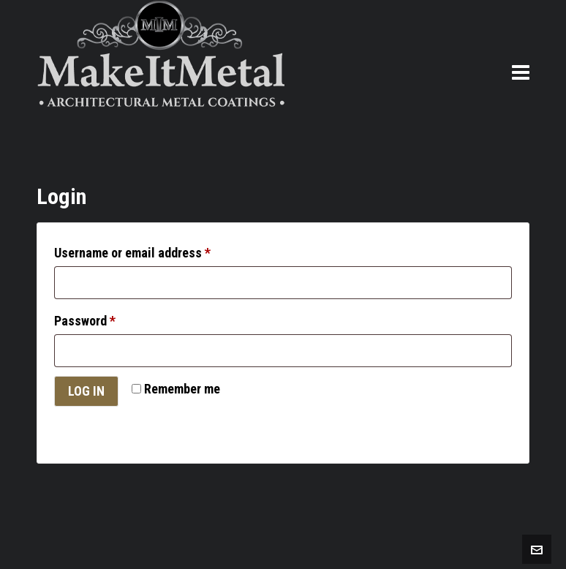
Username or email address (132, 252)
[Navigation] (520, 73)
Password (85, 320)
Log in (86, 391)
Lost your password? (107, 423)
